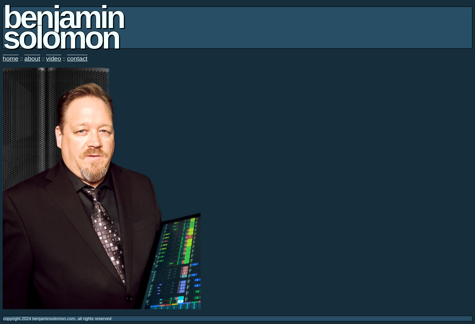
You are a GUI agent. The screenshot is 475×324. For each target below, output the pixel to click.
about (32, 58)
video (53, 58)
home (10, 58)
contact (77, 58)
